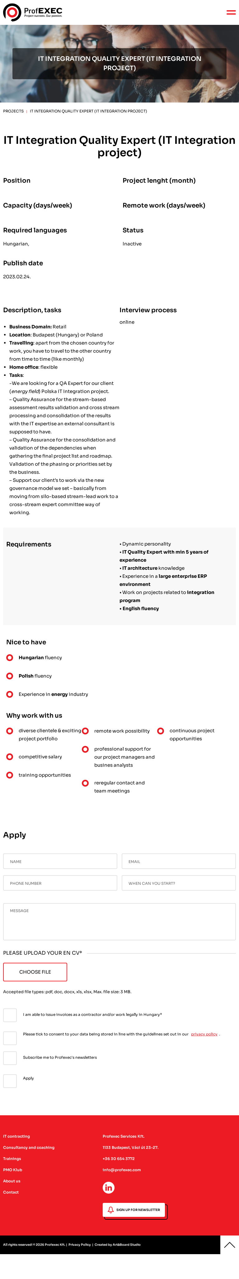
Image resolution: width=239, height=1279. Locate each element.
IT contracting (16, 1136)
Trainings (12, 1158)
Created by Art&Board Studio (118, 1245)
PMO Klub (12, 1169)
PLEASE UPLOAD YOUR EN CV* (42, 953)
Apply (28, 1078)
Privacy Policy (79, 1245)
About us (12, 1181)
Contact (11, 1192)
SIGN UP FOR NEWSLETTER (134, 1210)
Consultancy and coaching (28, 1147)
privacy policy (204, 1034)
